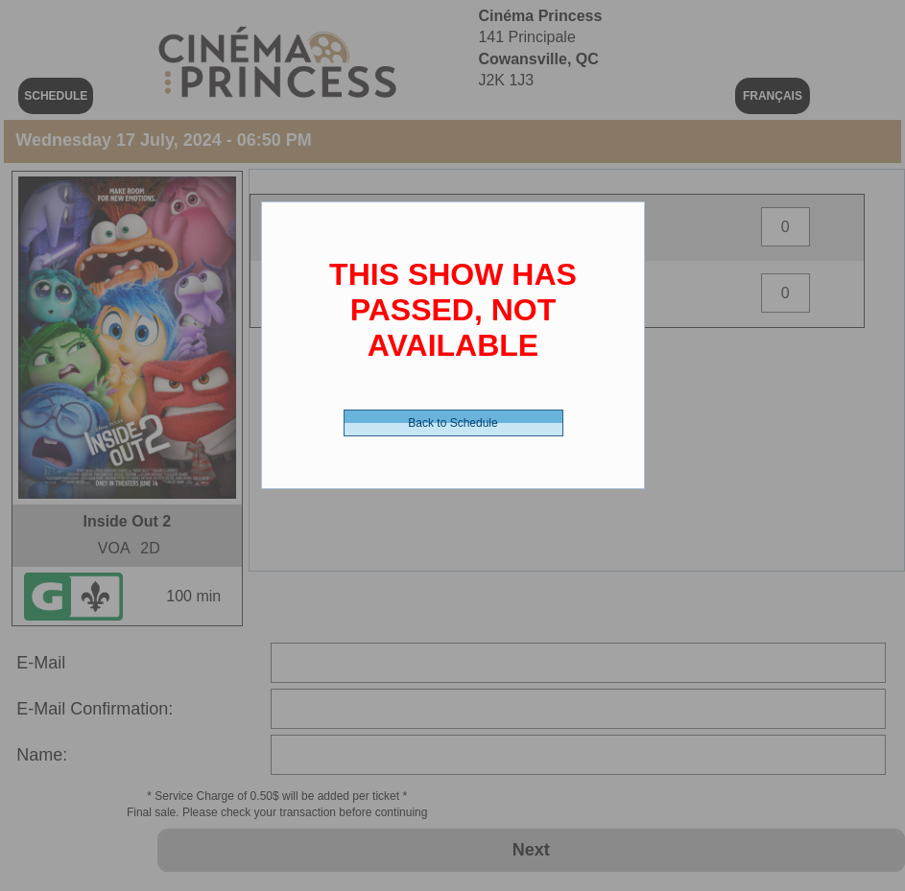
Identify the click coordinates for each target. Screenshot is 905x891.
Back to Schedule (452, 423)
